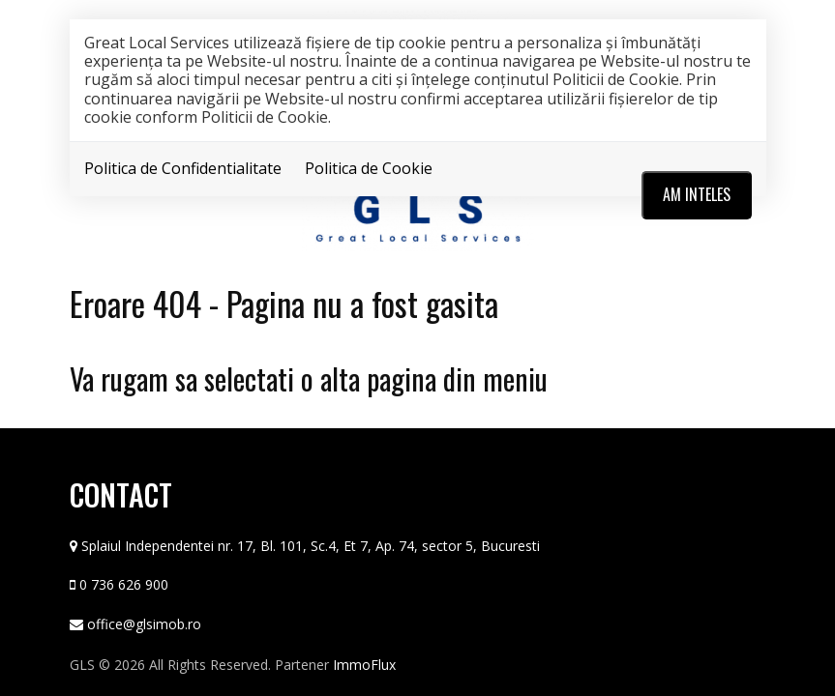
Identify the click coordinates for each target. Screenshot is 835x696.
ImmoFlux (364, 664)
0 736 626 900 (123, 584)
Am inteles (697, 194)
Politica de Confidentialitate (183, 168)
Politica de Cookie (368, 168)
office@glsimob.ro (144, 624)
